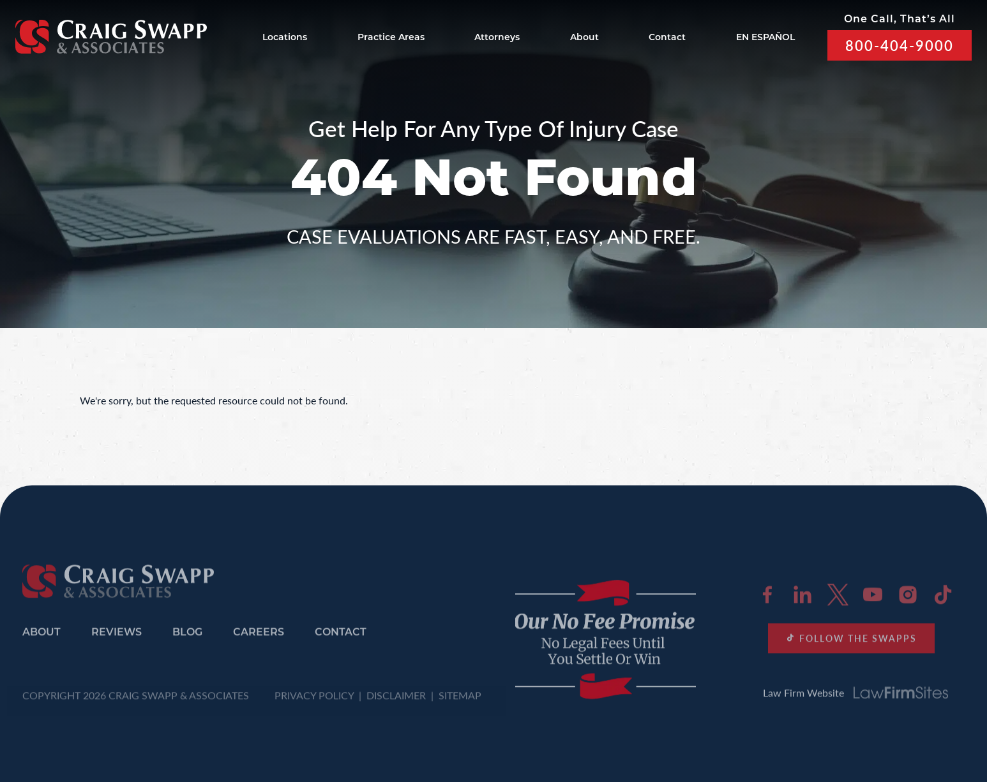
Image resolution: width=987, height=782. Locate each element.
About (584, 38)
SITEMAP (460, 699)
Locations (284, 38)
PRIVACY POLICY (314, 699)
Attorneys (497, 38)
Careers (258, 638)
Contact (667, 38)
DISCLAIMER (396, 699)
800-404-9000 (899, 45)
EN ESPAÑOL (765, 38)
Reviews (116, 638)
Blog (187, 638)
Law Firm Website (855, 697)
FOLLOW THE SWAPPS (851, 642)
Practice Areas (391, 38)
